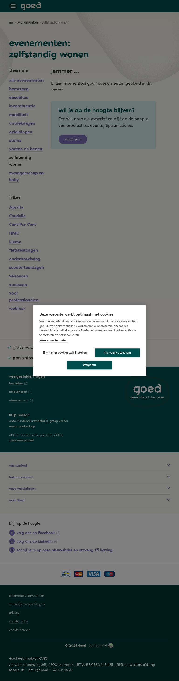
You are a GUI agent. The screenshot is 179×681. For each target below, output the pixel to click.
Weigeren (89, 365)
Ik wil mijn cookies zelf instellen (63, 352)
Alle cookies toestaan (117, 352)
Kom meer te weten (53, 340)
